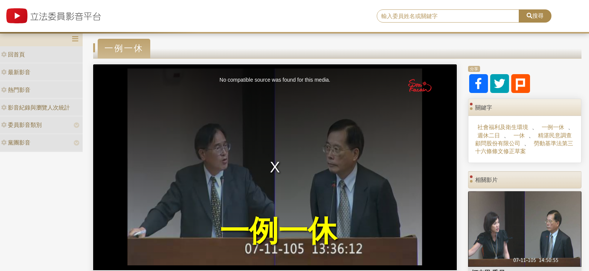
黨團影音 (15, 142)
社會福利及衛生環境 (502, 127)
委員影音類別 (21, 125)
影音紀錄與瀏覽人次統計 (35, 107)
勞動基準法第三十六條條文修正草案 (524, 147)
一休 (519, 135)
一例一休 (553, 127)
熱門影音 (15, 90)
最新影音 (15, 72)
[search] (448, 16)
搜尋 (535, 15)
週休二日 (488, 135)
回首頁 (13, 54)
